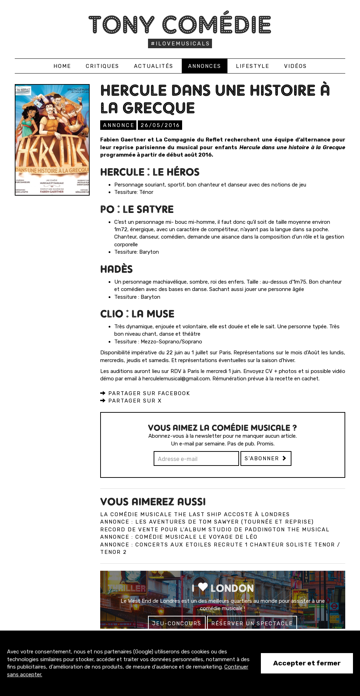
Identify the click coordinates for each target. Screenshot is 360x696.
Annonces (204, 66)
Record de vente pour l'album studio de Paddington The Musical (215, 529)
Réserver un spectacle (252, 623)
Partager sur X (131, 400)
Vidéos (295, 66)
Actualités (153, 66)
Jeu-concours (176, 623)
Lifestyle (252, 66)
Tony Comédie (180, 24)
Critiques (102, 66)
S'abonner (266, 458)
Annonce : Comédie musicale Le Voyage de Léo (179, 536)
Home (62, 66)
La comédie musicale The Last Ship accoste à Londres (195, 514)
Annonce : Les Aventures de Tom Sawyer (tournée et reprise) (207, 521)
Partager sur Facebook (145, 393)
